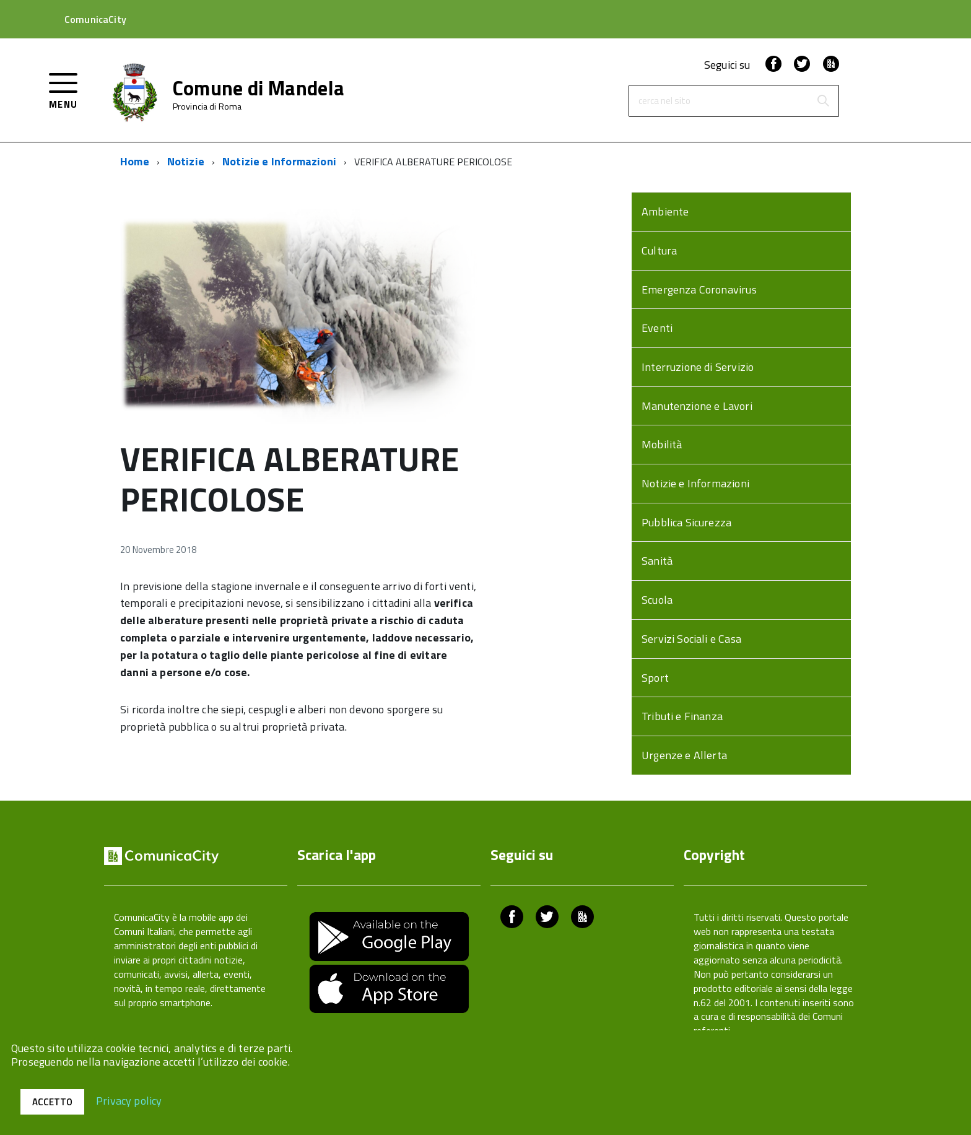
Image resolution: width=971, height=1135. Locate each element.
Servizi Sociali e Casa (691, 638)
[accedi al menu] (63, 89)
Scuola (657, 599)
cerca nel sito (664, 101)
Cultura (659, 250)
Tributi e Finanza (682, 716)
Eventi (657, 328)
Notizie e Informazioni (279, 161)
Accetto (52, 1102)
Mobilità (662, 444)
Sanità (657, 560)
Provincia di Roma (207, 106)
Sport (655, 677)
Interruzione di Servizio (698, 367)
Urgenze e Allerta (684, 755)
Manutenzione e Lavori (697, 406)
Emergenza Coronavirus (699, 289)
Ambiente (665, 211)
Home (134, 161)
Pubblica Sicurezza (686, 522)
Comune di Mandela (258, 88)
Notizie (185, 161)
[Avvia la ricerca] (823, 100)
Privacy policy (129, 1100)
